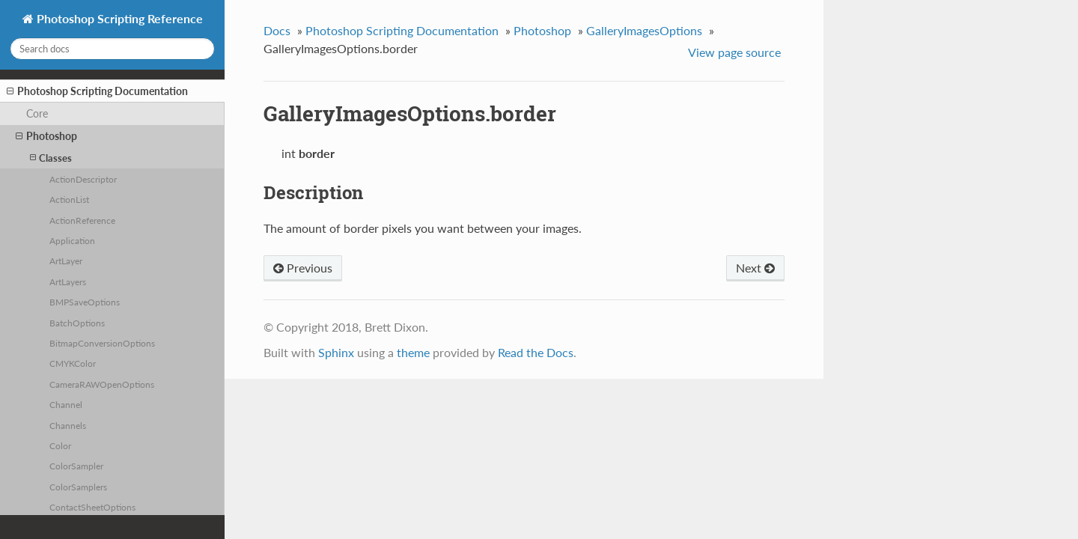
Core (37, 113)
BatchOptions (77, 322)
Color (60, 445)
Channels (67, 425)
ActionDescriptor (83, 179)
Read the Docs (535, 352)
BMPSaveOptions (84, 301)
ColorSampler (76, 465)
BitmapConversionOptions (102, 343)
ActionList (69, 199)
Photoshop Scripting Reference (118, 18)
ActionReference (82, 220)
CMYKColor (72, 363)
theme (413, 352)
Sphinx (336, 352)
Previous (302, 268)
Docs (277, 30)
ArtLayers (67, 281)
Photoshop (46, 136)
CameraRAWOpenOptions (101, 384)
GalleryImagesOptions (644, 30)
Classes (51, 157)
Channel (65, 404)
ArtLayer (65, 260)
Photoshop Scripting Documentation (97, 91)
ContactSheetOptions (92, 507)
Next (755, 268)
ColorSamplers (78, 486)
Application (72, 240)
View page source (734, 52)
